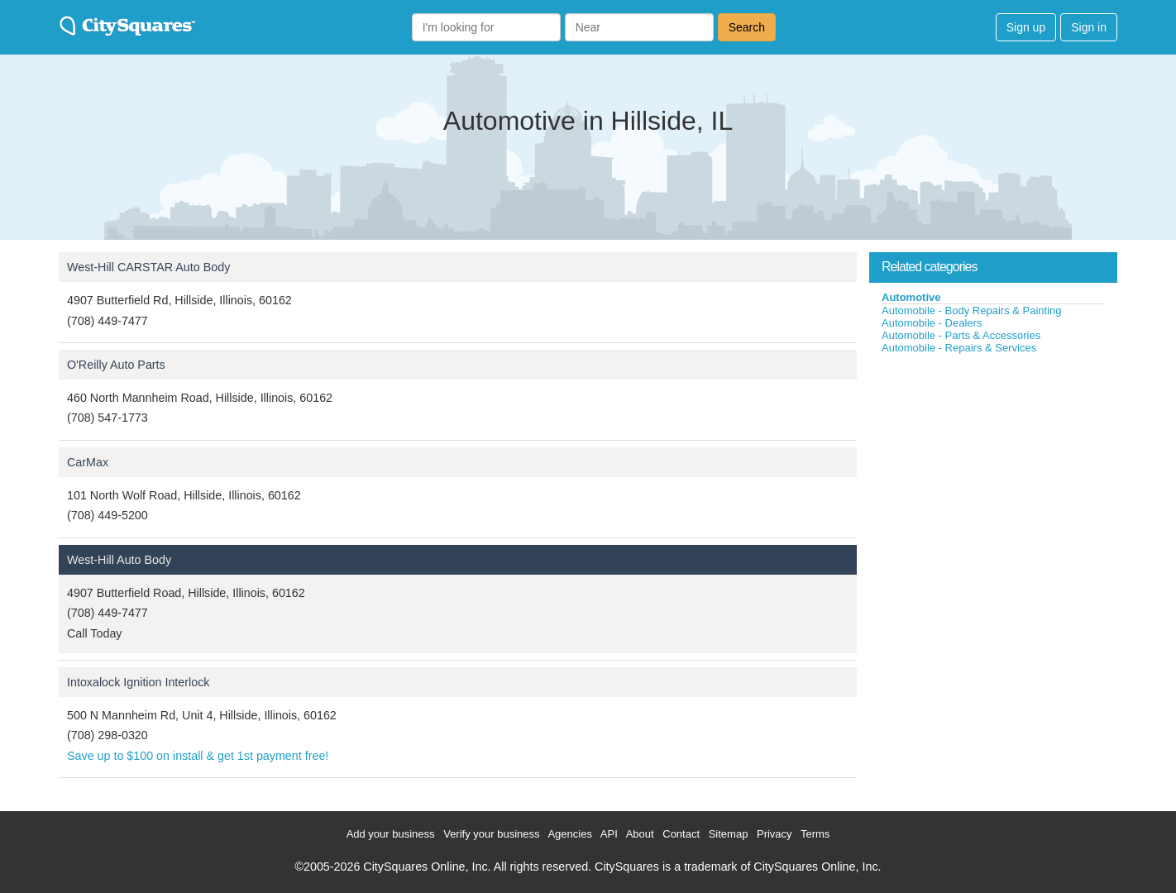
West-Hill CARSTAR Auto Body (148, 267)
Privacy (774, 834)
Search (747, 27)
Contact (681, 834)
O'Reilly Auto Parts (116, 364)
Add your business (391, 834)
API (609, 834)
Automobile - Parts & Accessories (961, 335)
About (640, 834)
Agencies (569, 834)
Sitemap (728, 834)
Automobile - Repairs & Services (959, 347)
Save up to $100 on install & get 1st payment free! (197, 755)
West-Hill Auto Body (119, 559)
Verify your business (491, 834)
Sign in (1089, 27)
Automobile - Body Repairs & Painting (972, 310)
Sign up (1025, 27)
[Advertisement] (993, 478)
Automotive (911, 297)
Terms (815, 834)
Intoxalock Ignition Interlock (138, 682)
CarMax (87, 462)
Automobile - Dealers (932, 323)
